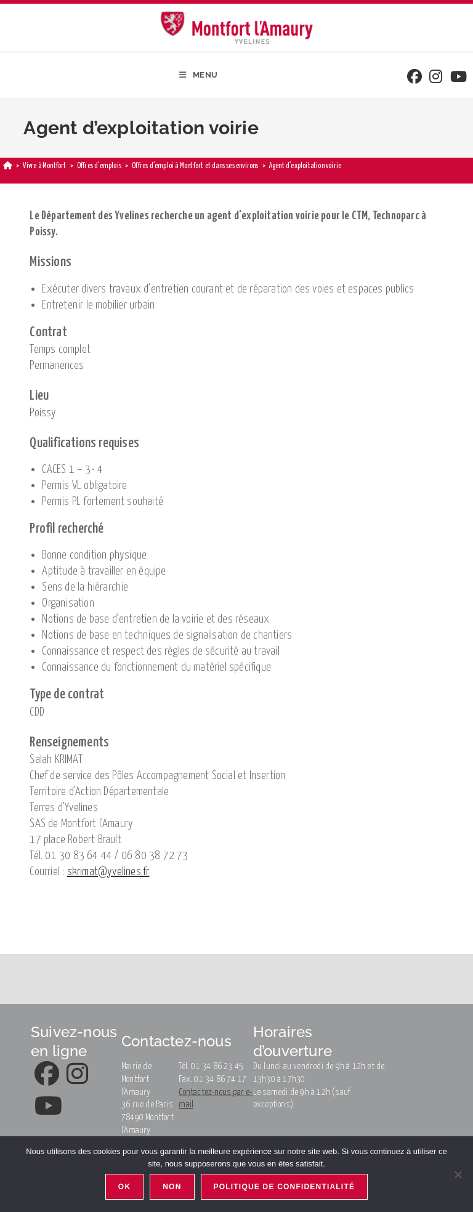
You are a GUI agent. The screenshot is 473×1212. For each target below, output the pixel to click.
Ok (124, 1186)
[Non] (457, 1174)
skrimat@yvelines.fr (108, 872)
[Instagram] (435, 77)
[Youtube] (458, 77)
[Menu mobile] (198, 75)
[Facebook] (414, 77)
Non (172, 1186)
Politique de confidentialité (284, 1186)
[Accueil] (7, 166)
